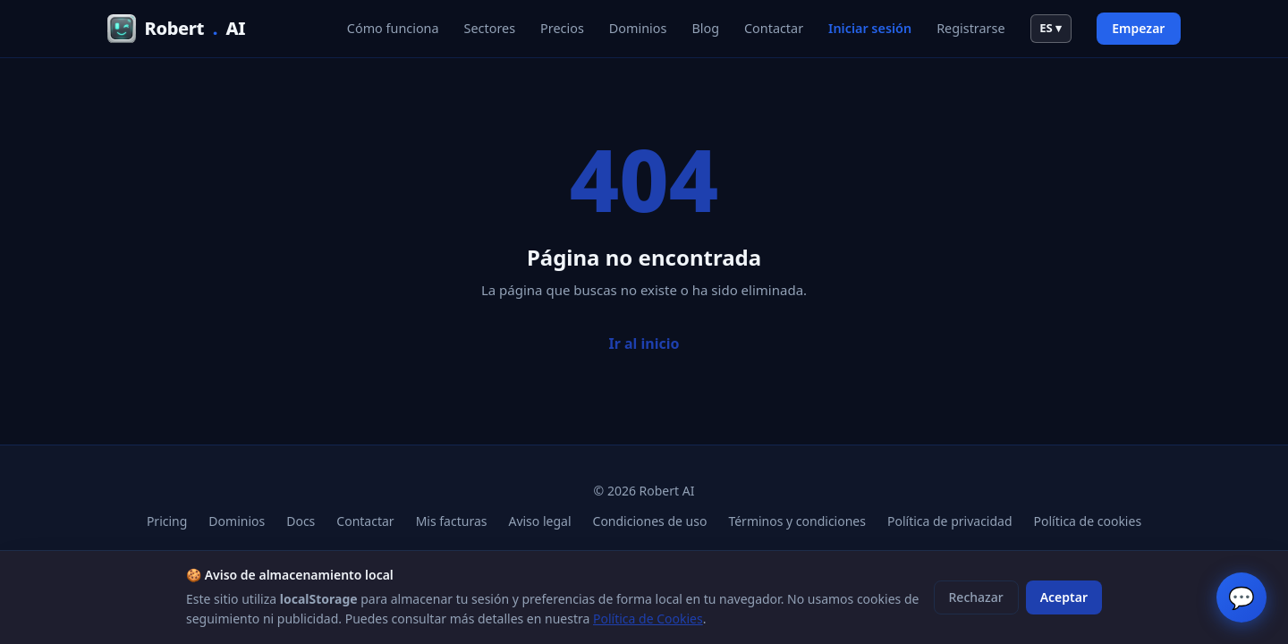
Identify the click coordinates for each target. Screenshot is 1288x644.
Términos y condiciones (797, 521)
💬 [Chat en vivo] (1241, 597)
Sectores (490, 28)
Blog (705, 28)
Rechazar (976, 597)
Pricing (167, 521)
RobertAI (176, 28)
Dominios (638, 28)
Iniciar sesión (869, 28)
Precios (562, 28)
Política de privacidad (950, 521)
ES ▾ (1050, 28)
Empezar (1138, 28)
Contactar (773, 28)
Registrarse (970, 28)
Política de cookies (1088, 521)
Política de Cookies (648, 618)
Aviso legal (539, 521)
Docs (300, 521)
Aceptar (1064, 597)
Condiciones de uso (650, 521)
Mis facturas (451, 521)
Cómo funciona (393, 28)
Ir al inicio (643, 343)
